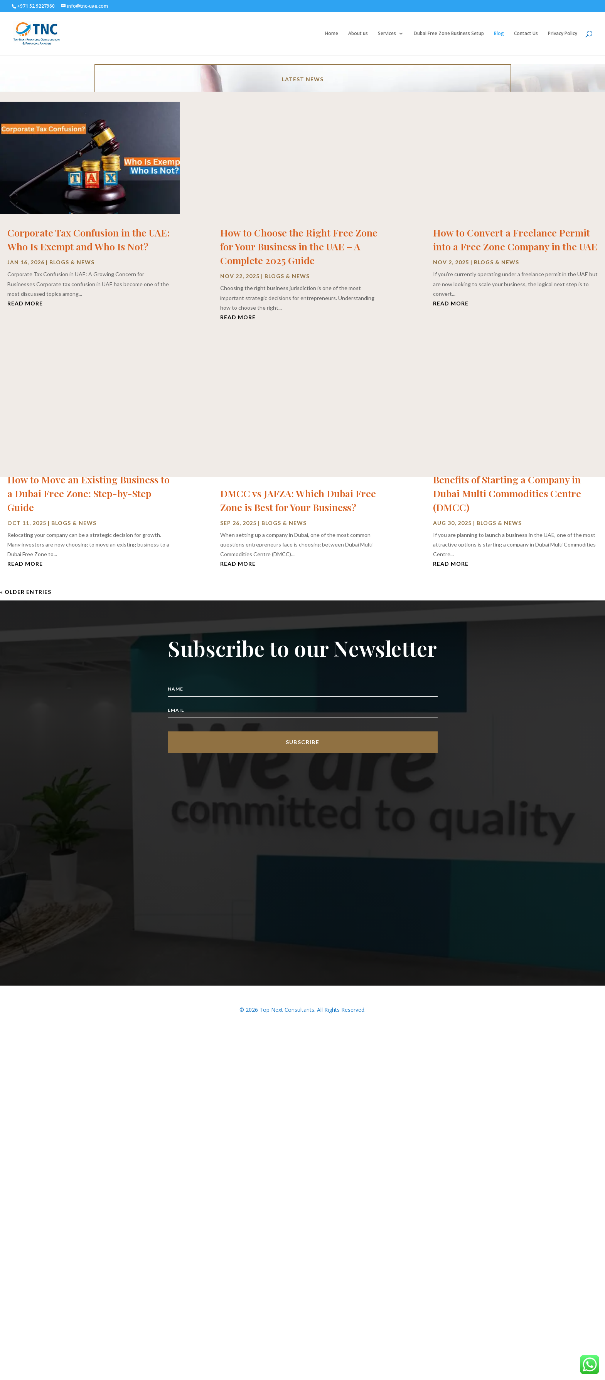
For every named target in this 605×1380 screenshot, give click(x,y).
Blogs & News (71, 262)
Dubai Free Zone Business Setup (449, 34)
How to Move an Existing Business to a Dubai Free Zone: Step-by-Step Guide (88, 493)
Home (331, 34)
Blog (499, 34)
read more (25, 303)
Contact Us (526, 34)
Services (387, 34)
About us (358, 34)
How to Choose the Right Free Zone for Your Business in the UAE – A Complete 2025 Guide (298, 246)
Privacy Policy (562, 34)
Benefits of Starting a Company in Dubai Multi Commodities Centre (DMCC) (507, 493)
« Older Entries (25, 592)
